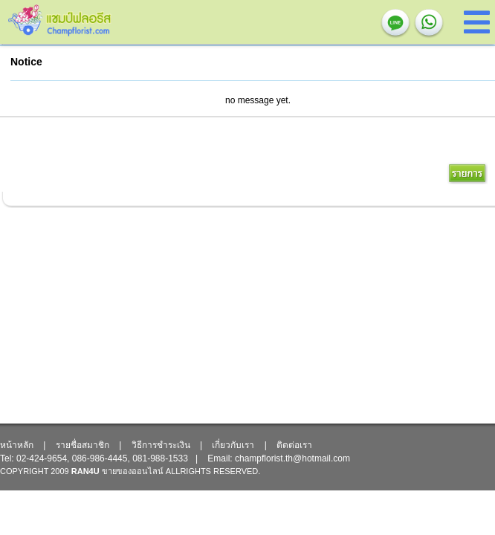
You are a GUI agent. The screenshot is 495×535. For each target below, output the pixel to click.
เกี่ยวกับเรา (233, 445)
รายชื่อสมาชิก (82, 445)
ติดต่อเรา (294, 445)
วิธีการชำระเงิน (161, 445)
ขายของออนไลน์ (133, 471)
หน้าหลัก (16, 445)
